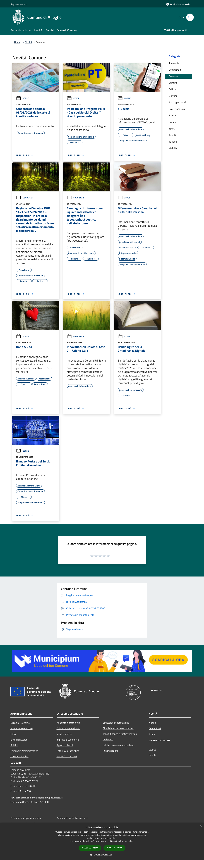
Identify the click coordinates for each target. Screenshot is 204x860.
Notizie (22, 98)
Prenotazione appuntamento (25, 818)
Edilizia (172, 89)
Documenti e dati (19, 756)
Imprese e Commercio (68, 739)
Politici (14, 745)
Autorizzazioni (110, 751)
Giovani (173, 96)
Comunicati (24, 197)
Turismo (173, 141)
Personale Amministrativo (24, 751)
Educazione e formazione (116, 722)
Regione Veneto (18, 4)
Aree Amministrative (21, 728)
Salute (172, 115)
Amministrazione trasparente (72, 818)
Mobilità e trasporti (67, 756)
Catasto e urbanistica (68, 751)
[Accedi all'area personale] (178, 4)
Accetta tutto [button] (90, 847)
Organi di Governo (20, 723)
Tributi (172, 135)
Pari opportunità (177, 102)
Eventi (152, 755)
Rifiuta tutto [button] (114, 847)
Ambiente (174, 63)
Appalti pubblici (65, 745)
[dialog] (102, 841)
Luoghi (152, 749)
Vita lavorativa (64, 734)
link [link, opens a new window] (132, 841)
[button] (102, 854)
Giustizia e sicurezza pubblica (118, 728)
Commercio (175, 69)
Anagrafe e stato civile (68, 723)
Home (17, 42)
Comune (173, 76)
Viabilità (173, 148)
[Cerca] (190, 17)
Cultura (173, 83)
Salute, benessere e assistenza (119, 745)
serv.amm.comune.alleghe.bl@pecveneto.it (39, 797)
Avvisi (73, 98)
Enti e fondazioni (19, 739)
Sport (172, 128)
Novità (28, 42)
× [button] (200, 826)
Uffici (13, 734)
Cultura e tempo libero (68, 728)
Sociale (172, 122)
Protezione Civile (178, 109)
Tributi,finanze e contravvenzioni (120, 734)
